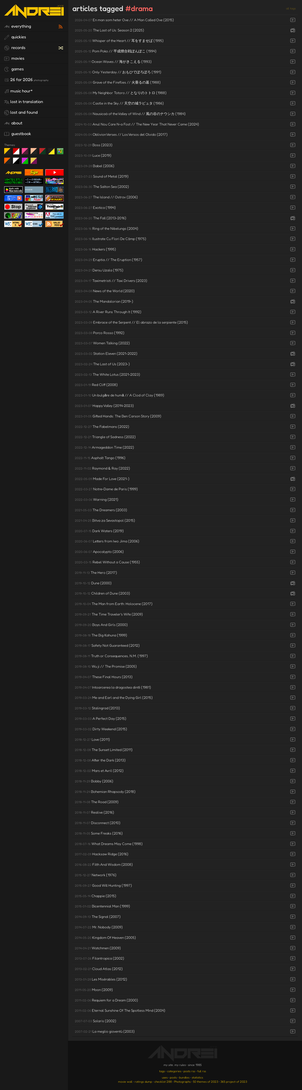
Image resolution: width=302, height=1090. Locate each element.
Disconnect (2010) (97, 822)
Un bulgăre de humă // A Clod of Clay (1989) (119, 395)
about (13, 123)
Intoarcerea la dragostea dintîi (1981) (113, 687)
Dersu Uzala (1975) (99, 270)
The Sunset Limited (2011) (104, 749)
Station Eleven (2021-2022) (106, 353)
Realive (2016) (94, 812)
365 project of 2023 (233, 1081)
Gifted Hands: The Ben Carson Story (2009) (118, 416)
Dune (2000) (93, 583)
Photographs (182, 1081)
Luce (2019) (93, 155)
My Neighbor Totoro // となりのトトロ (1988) (121, 92)
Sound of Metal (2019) (102, 176)
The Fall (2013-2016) (100, 218)
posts (173, 1077)
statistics (197, 1077)
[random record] (61, 47)
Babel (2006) (94, 166)
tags (162, 1071)
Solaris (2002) (95, 1021)
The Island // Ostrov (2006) (106, 197)
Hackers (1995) (95, 249)
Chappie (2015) (95, 896)
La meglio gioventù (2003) (105, 1031)
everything (17, 26)
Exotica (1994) (95, 207)
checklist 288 (163, 1081)
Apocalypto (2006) (99, 551)
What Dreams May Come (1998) (109, 843)
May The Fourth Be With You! (53, 152)
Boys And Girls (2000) (101, 624)
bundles (184, 1077)
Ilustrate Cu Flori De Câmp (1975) (110, 238)
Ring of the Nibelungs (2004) (106, 228)
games (14, 69)
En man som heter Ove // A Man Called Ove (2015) (124, 20)
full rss (201, 1071)
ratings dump (143, 1081)
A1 (26, 162)
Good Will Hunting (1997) (103, 885)
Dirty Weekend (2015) (101, 729)
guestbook (17, 134)
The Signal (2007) (98, 916)
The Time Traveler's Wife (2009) (109, 614)
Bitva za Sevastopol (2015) (105, 520)
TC (35, 162)
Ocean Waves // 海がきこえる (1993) (113, 61)
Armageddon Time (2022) (104, 447)
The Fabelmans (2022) (102, 426)
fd (26, 152)
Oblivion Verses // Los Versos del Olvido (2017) (121, 134)
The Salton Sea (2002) (102, 186)
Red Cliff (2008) (96, 384)
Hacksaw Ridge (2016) (101, 854)
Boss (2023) (93, 145)
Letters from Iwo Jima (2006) (107, 541)
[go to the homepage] (34, 15)
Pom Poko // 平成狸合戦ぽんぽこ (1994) (115, 51)
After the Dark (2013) (100, 760)
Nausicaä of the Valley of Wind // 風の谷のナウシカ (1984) (130, 113)
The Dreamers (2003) (101, 510)
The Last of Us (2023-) (102, 364)
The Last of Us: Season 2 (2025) (109, 30)
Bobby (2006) (94, 781)
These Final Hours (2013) (104, 677)
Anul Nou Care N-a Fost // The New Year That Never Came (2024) (137, 124)
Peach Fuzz (35, 152)
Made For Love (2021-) (102, 478)
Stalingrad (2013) (97, 708)
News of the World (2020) (105, 291)
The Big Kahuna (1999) (101, 635)
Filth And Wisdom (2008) (104, 864)
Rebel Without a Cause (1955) (107, 562)
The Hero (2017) (96, 572)
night (8, 152)
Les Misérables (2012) (101, 979)
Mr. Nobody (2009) (99, 927)
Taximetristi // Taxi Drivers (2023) (111, 280)
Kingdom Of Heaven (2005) (105, 937)
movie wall (125, 1081)
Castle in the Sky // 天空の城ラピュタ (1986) (119, 103)
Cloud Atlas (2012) (99, 968)
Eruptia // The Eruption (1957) (108, 259)
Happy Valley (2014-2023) (104, 405)
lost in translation (23, 101)
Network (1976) (95, 875)
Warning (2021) (96, 499)
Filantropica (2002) (99, 958)
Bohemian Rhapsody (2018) (105, 791)
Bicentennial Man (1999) (102, 906)
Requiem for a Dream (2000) (106, 1000)
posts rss (189, 1071)
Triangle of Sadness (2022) (105, 437)
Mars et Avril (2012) (99, 770)
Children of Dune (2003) (102, 593)
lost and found (21, 112)
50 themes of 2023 (205, 1081)
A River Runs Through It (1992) (108, 312)
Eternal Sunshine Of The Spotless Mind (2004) (120, 1010)
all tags (291, 8)
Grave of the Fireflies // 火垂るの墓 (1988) (118, 82)
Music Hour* (18, 91)
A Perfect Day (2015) (100, 718)
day (17, 152)
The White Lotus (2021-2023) (107, 374)
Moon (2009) (94, 989)
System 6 (17, 162)
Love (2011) (92, 739)
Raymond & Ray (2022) (102, 468)
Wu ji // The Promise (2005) (106, 666)
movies (14, 58)
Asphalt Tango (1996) (100, 457)
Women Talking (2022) (102, 343)
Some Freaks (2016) (99, 833)
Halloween (8, 162)
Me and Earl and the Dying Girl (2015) (114, 697)
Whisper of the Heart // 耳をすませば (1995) (119, 40)
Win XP (60, 151)
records (14, 47)
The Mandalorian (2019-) (104, 301)
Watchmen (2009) (98, 948)
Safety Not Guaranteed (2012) (107, 645)
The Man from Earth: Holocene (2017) (113, 603)
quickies (15, 37)
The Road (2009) (96, 802)
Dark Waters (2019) (99, 531)
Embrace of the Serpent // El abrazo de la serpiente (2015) (131, 322)
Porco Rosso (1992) (99, 332)
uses (165, 1077)
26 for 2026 (26, 80)
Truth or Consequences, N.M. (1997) (111, 656)
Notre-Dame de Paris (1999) (106, 489)
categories (174, 1071)
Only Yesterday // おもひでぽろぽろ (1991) (118, 72)
